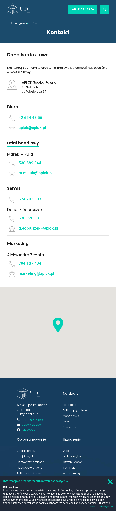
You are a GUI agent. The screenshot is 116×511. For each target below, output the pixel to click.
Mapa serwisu (72, 416)
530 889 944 (30, 163)
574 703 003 (30, 199)
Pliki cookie (69, 405)
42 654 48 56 (30, 117)
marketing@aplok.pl (36, 273)
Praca (66, 421)
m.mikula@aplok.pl (36, 173)
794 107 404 (30, 263)
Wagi (66, 451)
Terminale (69, 468)
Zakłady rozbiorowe (29, 473)
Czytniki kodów (72, 462)
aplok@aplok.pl (32, 127)
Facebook (28, 430)
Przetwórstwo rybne (29, 468)
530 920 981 (30, 218)
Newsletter (69, 427)
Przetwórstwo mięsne (30, 462)
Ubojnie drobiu (26, 451)
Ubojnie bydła (26, 456)
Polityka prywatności (76, 410)
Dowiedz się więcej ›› (101, 506)
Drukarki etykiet (72, 456)
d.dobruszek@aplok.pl (38, 228)
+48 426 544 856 (82, 9)
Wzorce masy (71, 473)
